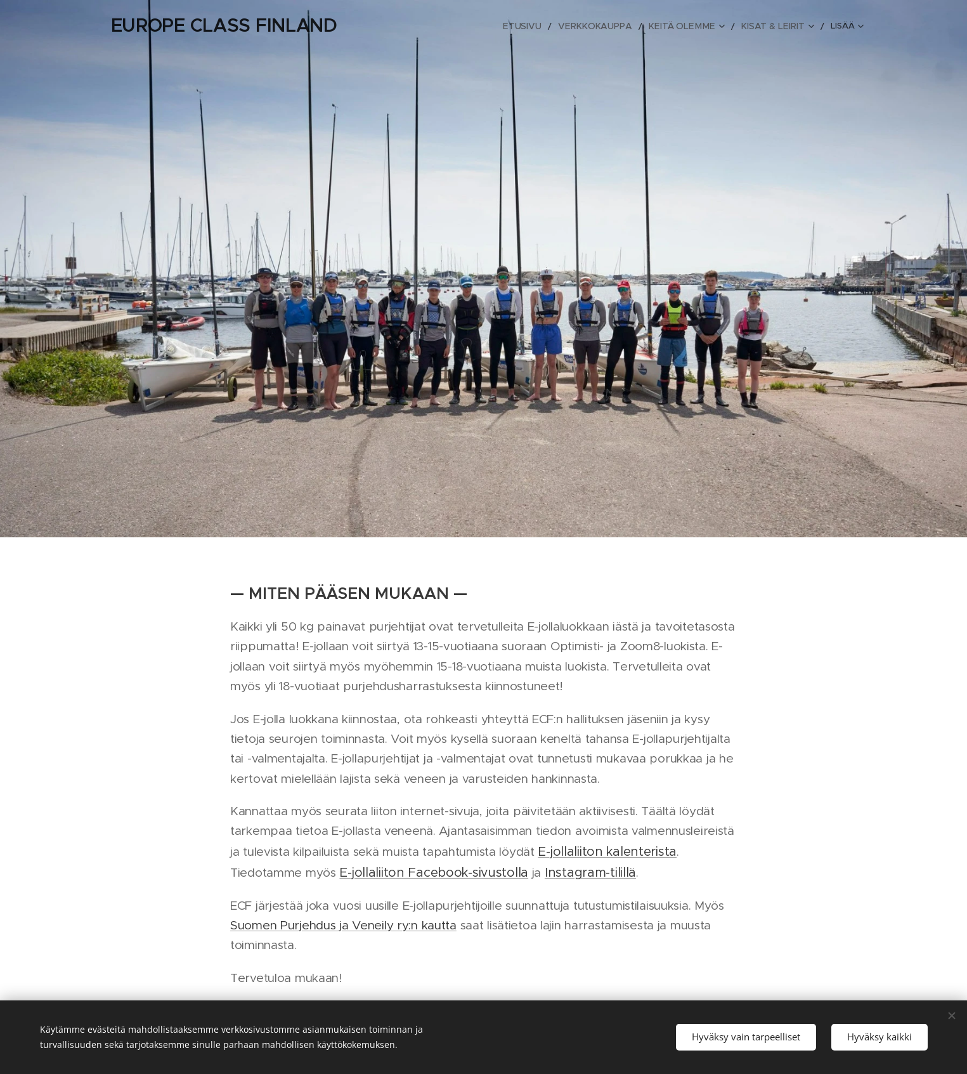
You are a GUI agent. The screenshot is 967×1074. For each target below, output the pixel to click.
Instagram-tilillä (589, 872)
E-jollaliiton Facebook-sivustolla (433, 872)
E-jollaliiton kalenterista (607, 851)
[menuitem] (434, 26)
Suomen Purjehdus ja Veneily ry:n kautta (343, 924)
